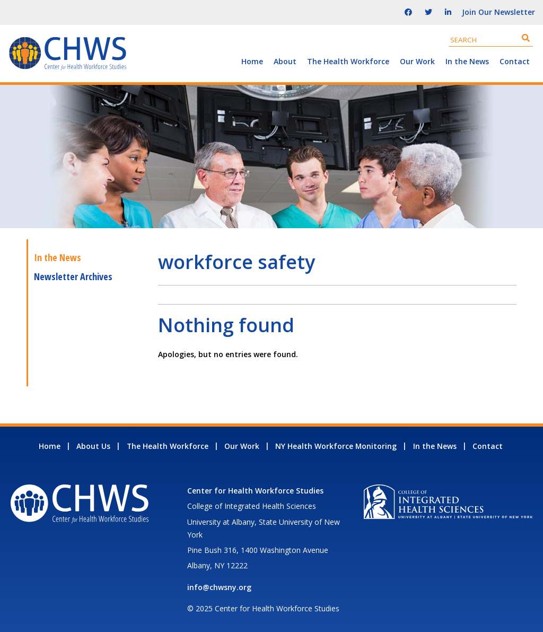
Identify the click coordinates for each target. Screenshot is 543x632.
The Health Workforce (348, 61)
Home (252, 61)
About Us (93, 446)
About (285, 61)
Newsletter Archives (73, 276)
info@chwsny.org (219, 587)
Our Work (417, 61)
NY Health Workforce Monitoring (336, 446)
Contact (515, 61)
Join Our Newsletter (498, 12)
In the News (467, 61)
